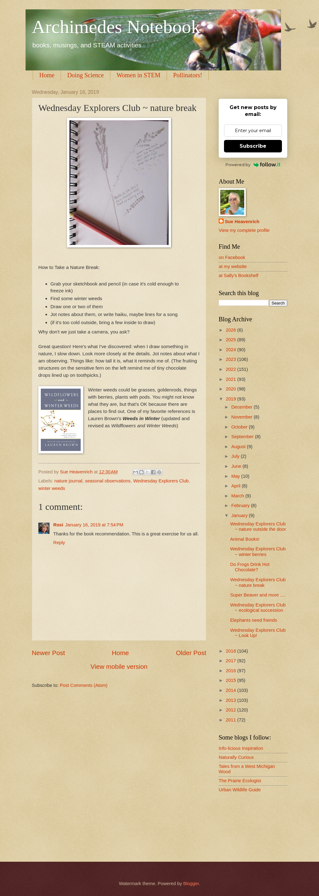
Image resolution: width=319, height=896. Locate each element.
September (243, 436)
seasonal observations (108, 480)
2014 (231, 690)
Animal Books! (244, 539)
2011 (231, 719)
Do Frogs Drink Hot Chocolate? (249, 567)
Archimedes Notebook (116, 27)
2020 (231, 388)
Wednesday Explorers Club (160, 480)
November (242, 416)
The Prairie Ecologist (240, 780)
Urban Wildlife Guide (240, 789)
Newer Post (48, 652)
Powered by (253, 164)
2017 (231, 660)
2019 (231, 398)
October (240, 426)
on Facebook (232, 257)
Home (47, 75)
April (236, 485)
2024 (231, 349)
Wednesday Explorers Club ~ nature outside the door (258, 526)
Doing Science (85, 75)
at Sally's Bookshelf (238, 275)
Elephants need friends (253, 620)
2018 (231, 651)
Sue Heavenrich (242, 221)
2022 (231, 369)
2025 (231, 339)
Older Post (191, 652)
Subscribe (253, 146)
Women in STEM (138, 75)
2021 (231, 379)
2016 (231, 670)
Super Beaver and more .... (257, 594)
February (241, 505)
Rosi (58, 524)
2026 (231, 330)
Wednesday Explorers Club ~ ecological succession (258, 607)
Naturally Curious (236, 757)
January (240, 515)
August (239, 446)
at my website (233, 266)
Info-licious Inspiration (241, 748)
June (236, 466)
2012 (231, 709)
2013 (231, 700)
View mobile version (119, 666)
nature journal (69, 480)
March (238, 495)
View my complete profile (244, 230)
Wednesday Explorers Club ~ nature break (258, 582)
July (235, 456)
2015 (231, 680)
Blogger (191, 883)
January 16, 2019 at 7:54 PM (94, 524)
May (236, 476)
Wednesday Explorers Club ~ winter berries (258, 551)
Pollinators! (187, 75)
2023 (231, 359)
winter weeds (51, 488)
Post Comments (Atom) (83, 685)
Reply (59, 542)
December (242, 407)
